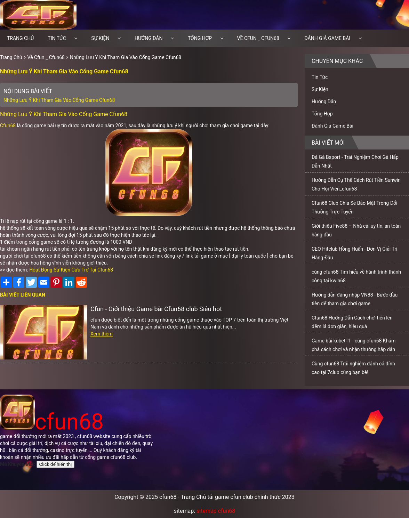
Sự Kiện (100, 38)
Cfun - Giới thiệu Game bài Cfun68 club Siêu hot (156, 309)
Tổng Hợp (200, 38)
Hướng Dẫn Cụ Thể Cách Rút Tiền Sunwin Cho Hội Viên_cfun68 (356, 184)
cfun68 (52, 422)
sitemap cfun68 (216, 511)
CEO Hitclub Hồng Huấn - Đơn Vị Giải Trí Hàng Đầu (354, 253)
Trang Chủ (11, 57)
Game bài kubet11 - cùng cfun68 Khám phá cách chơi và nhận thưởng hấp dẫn (353, 345)
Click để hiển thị (55, 464)
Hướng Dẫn (149, 38)
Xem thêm (101, 334)
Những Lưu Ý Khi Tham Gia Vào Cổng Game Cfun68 (125, 57)
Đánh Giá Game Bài (327, 38)
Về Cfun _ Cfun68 (258, 38)
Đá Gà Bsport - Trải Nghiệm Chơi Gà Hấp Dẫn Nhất (355, 161)
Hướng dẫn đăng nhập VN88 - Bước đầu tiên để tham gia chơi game (355, 299)
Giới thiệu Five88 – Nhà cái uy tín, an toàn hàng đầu (356, 230)
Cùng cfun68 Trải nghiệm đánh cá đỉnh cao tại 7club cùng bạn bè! (353, 368)
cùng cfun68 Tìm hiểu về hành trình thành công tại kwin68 (356, 276)
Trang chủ (20, 38)
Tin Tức (57, 38)
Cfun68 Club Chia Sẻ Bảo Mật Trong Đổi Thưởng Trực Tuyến (354, 207)
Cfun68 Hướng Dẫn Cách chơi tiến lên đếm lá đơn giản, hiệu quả (352, 322)
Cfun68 (8, 125)
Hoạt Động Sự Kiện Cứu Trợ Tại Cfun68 (71, 270)
